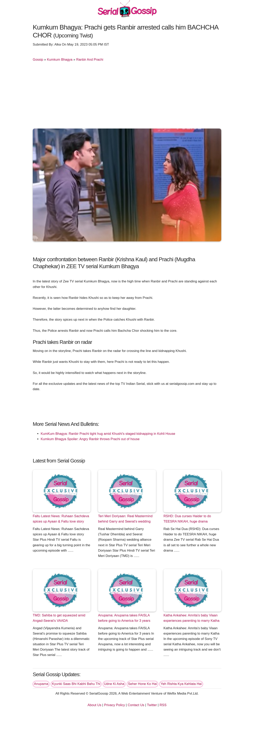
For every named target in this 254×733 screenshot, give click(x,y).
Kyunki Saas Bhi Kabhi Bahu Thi (76, 684)
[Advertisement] (127, 97)
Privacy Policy (114, 705)
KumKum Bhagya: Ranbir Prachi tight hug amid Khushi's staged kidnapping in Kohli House (108, 434)
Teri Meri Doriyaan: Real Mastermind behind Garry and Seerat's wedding (125, 518)
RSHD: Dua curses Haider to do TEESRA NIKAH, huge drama (187, 518)
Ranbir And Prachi (89, 59)
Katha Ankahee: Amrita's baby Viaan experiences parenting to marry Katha (191, 617)
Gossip (38, 59)
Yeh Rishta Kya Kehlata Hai (181, 684)
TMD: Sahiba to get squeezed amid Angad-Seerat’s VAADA (59, 617)
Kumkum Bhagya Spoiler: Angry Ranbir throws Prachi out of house (90, 439)
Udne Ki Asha (114, 684)
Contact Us (136, 705)
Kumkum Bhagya (59, 59)
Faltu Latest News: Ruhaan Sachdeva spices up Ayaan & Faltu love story (61, 518)
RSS (163, 705)
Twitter (152, 705)
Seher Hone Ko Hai (142, 684)
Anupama (41, 684)
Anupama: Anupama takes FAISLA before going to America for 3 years (124, 617)
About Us (94, 705)
